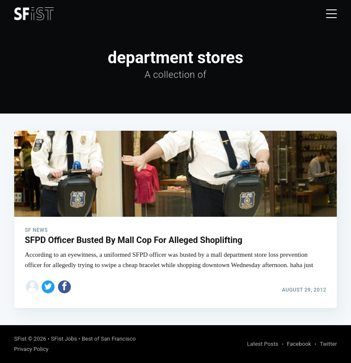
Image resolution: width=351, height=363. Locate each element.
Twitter (328, 344)
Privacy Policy (31, 349)
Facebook (299, 344)
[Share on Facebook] (64, 287)
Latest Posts (262, 344)
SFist (20, 338)
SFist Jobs (64, 338)
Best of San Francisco (109, 338)
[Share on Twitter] (48, 287)
